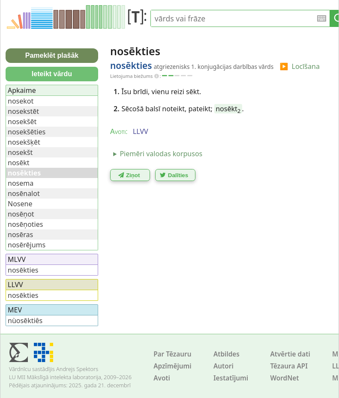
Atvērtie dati (290, 354)
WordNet (284, 378)
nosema (20, 183)
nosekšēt (22, 121)
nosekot (20, 101)
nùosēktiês (25, 320)
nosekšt (20, 152)
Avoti (161, 378)
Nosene (20, 203)
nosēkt (228, 108)
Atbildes (226, 354)
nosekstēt (23, 111)
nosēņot (21, 214)
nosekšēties (26, 132)
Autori (223, 366)
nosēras (20, 234)
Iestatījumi (230, 378)
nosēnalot (24, 193)
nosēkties (23, 270)
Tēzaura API (289, 366)
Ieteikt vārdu (52, 73)
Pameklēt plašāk (52, 55)
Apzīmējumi (172, 366)
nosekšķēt (24, 142)
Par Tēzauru (172, 354)
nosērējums (26, 244)
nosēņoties (25, 224)
